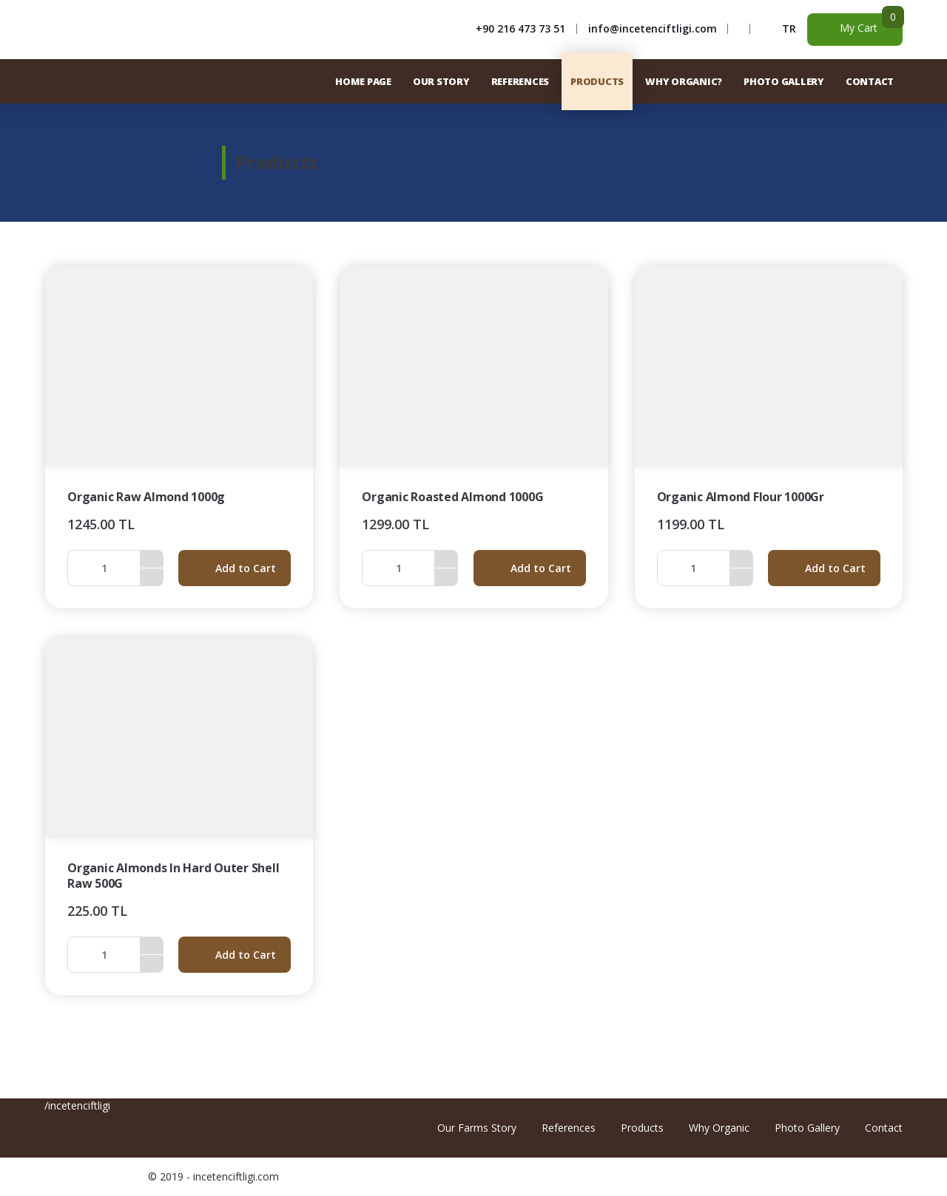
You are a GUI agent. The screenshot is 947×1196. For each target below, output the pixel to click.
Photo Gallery (807, 1128)
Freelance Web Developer (891, 1177)
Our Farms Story (476, 1128)
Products (642, 1128)
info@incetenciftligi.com (652, 28)
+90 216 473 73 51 (520, 28)
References (569, 1128)
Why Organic (719, 1128)
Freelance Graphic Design (871, 1177)
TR (789, 28)
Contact (884, 1128)
